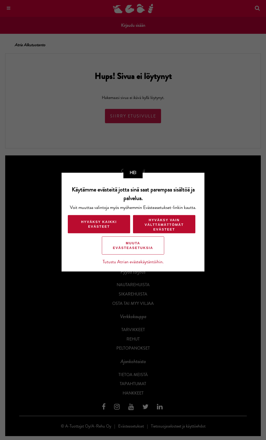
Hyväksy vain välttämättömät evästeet (164, 224)
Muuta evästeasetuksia (133, 245)
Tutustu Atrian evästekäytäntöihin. (133, 261)
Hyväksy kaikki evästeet (99, 224)
